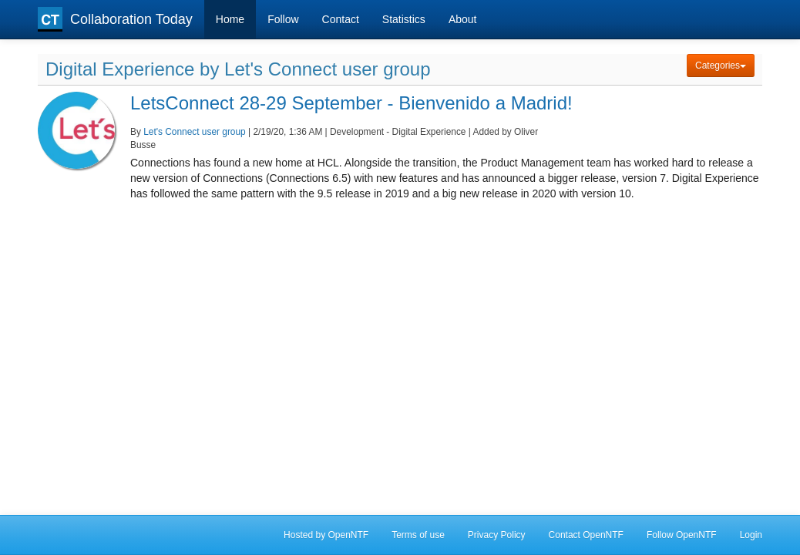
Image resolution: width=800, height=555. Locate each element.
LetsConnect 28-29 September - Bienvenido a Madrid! (351, 102)
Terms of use (418, 535)
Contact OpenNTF (586, 535)
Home (230, 19)
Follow (282, 19)
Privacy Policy (497, 535)
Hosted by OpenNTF (326, 535)
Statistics (403, 19)
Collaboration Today (115, 19)
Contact (340, 19)
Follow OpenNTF (682, 535)
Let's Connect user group (194, 131)
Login (751, 535)
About (463, 19)
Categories (720, 65)
